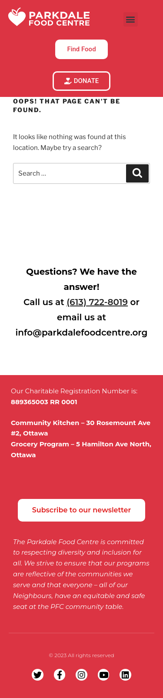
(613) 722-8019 (97, 302)
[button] (130, 19)
